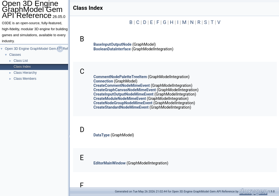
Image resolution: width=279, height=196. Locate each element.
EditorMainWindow (109, 163)
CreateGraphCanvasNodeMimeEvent (124, 90)
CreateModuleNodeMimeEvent (119, 98)
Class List (21, 61)
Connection (103, 81)
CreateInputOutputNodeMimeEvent (123, 94)
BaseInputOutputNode (112, 44)
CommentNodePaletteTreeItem (120, 77)
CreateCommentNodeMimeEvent (121, 85)
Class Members (25, 79)
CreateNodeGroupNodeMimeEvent (123, 103)
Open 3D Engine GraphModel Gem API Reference (41, 49)
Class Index (22, 67)
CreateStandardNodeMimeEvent (120, 107)
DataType (101, 135)
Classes (15, 55)
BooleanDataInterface (112, 49)
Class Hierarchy (25, 73)
